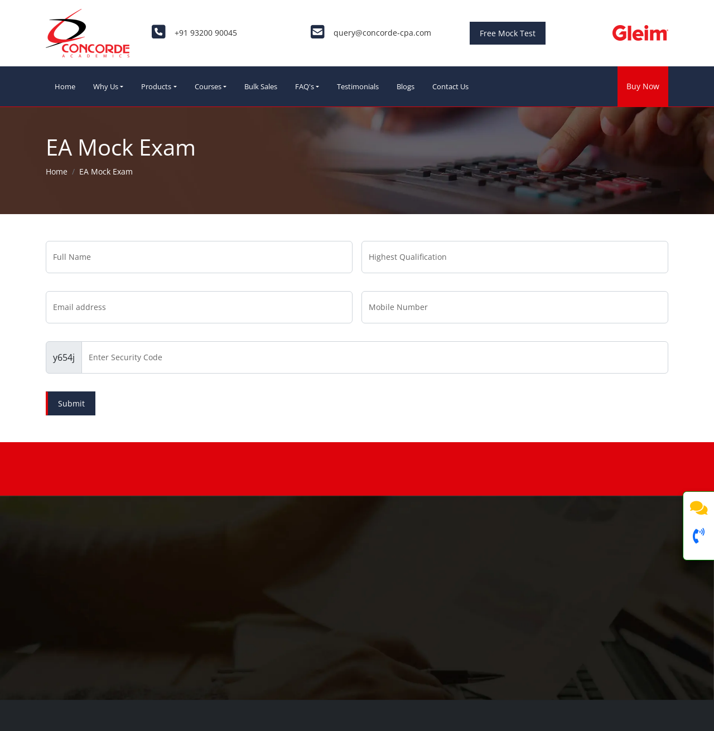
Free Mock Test (508, 33)
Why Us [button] (105, 86)
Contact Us (450, 86)
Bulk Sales (260, 86)
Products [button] (156, 86)
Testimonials (358, 86)
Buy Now (642, 86)
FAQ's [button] (304, 86)
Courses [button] (208, 86)
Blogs (405, 86)
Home (65, 86)
